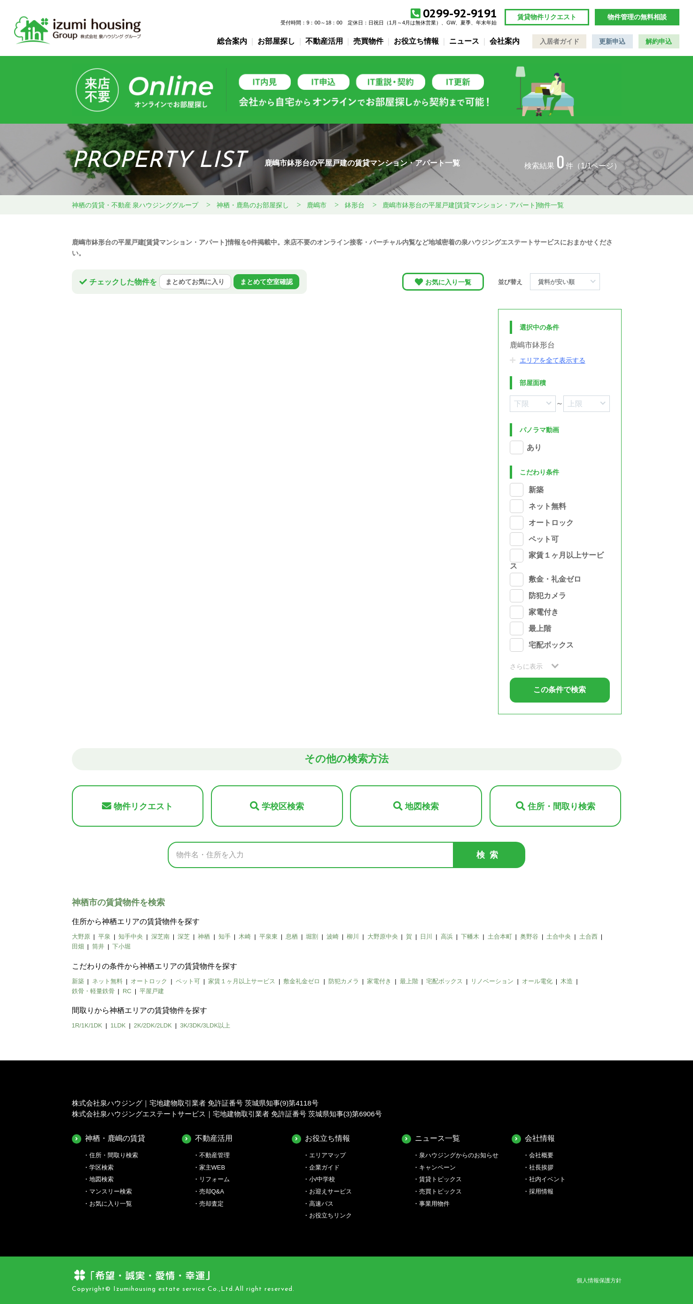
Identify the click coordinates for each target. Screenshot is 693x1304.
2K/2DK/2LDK (153, 1025)
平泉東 (268, 936)
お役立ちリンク (330, 1215)
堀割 (312, 936)
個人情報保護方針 (599, 1280)
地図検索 (422, 806)
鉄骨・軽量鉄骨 (93, 991)
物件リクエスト (143, 806)
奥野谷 (529, 936)
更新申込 (612, 41)
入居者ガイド (559, 41)
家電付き (544, 612)
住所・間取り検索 (561, 806)
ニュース (464, 41)
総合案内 (232, 41)
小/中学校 (322, 1179)
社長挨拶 (541, 1167)
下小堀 (121, 946)
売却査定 (211, 1203)
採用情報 (541, 1191)
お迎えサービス (330, 1191)
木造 (567, 981)
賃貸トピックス (440, 1179)
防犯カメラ (547, 596)
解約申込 (659, 41)
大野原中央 (382, 936)
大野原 (81, 936)
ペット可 (544, 539)
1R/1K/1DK (87, 1025)
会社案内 (505, 41)
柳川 (353, 936)
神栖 (204, 936)
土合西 (588, 936)
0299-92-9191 (460, 13)
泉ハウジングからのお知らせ (458, 1155)
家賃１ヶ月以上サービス (241, 981)
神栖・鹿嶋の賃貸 (115, 1138)
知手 (224, 936)
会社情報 (540, 1138)
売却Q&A (211, 1191)
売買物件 (368, 41)
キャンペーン (437, 1167)
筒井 (98, 946)
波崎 (333, 936)
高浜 (447, 936)
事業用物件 (434, 1203)
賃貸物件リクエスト (546, 17)
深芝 (184, 936)
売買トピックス (440, 1191)
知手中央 (130, 936)
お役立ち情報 (416, 41)
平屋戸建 (152, 991)
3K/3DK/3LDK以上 (205, 1025)
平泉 (104, 936)
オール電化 (537, 981)
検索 (489, 855)
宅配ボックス (551, 645)
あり (534, 447)
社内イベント (547, 1179)
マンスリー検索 (110, 1191)
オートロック (551, 523)
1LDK (118, 1025)
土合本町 (500, 936)
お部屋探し (276, 41)
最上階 (540, 628)
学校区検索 (283, 806)
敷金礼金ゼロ (301, 981)
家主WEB (212, 1167)
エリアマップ (327, 1155)
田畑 (78, 946)
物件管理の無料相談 (637, 17)
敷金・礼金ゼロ (555, 580)
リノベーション (492, 981)
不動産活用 (324, 41)
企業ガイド (324, 1167)
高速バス (321, 1203)
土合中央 (558, 936)
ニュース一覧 (437, 1138)
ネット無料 (547, 506)
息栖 (292, 936)
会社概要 (541, 1155)
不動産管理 (214, 1155)
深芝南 (160, 936)
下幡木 (470, 936)
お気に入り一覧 (448, 282)
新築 (536, 490)
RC (127, 991)
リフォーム (214, 1179)
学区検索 (101, 1167)
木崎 (245, 936)
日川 (426, 936)
